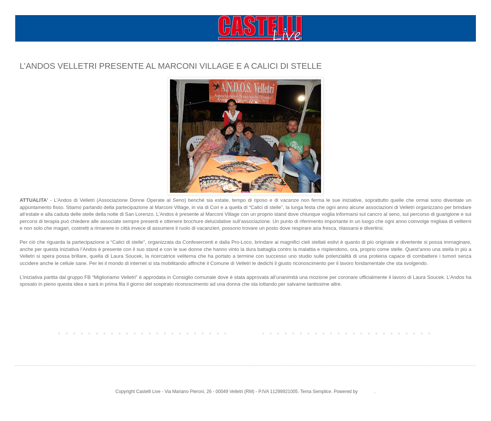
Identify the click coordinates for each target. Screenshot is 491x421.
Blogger (366, 391)
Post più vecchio (453, 333)
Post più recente (38, 333)
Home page (245, 333)
